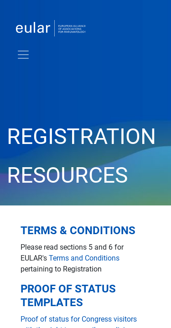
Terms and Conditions (84, 258)
